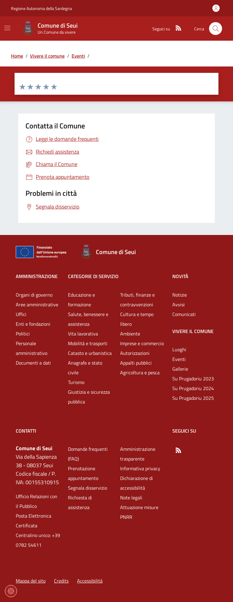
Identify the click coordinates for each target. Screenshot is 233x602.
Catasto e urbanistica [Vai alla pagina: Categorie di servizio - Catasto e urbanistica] (90, 353)
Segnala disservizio (87, 487)
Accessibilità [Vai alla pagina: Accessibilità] (90, 580)
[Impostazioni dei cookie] (11, 591)
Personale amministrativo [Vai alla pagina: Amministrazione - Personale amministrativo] (31, 348)
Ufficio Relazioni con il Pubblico (36, 501)
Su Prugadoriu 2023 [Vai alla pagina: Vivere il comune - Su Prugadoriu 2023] (193, 378)
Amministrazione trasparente (137, 453)
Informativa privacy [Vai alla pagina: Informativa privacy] (140, 468)
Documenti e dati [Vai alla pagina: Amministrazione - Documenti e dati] (33, 362)
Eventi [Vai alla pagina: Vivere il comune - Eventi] (179, 359)
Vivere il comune (47, 56)
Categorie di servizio (93, 276)
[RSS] (176, 28)
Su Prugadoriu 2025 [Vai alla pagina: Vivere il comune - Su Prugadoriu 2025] (193, 398)
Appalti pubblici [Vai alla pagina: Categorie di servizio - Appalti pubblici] (136, 362)
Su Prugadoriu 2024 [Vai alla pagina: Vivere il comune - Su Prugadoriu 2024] (193, 388)
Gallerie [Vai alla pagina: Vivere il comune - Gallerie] (180, 368)
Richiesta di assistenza (80, 502)
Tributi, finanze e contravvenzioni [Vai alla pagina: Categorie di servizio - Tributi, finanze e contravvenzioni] (137, 299)
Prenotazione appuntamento (83, 473)
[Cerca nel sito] (215, 28)
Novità (180, 276)
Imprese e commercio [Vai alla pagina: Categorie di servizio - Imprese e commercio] (142, 343)
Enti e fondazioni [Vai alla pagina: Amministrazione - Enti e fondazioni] (33, 324)
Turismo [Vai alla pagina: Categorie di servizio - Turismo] (76, 382)
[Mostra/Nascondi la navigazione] (7, 28)
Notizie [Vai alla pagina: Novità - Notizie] (179, 294)
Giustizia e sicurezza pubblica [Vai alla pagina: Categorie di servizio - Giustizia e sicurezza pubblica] (89, 396)
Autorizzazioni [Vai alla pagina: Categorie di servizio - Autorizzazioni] (135, 353)
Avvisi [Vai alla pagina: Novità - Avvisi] (178, 304)
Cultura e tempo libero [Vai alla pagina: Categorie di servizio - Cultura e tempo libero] (137, 319)
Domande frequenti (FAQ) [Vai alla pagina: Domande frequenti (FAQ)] (88, 453)
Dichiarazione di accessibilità (136, 482)
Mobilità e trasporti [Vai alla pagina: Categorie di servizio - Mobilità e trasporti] (87, 343)
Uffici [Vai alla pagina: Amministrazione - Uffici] (21, 314)
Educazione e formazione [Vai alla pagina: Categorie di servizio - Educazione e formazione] (81, 299)
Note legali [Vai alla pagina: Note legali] (131, 497)
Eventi (78, 56)
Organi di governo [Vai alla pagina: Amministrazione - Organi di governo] (34, 294)
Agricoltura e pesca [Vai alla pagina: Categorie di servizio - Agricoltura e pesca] (140, 372)
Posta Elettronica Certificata (33, 520)
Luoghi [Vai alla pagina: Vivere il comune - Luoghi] (179, 349)
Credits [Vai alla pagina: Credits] (61, 580)
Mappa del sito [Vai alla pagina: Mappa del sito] (31, 580)
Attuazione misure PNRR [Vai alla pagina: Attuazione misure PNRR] (139, 512)
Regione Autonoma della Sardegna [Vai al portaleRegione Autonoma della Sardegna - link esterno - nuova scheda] (41, 8)
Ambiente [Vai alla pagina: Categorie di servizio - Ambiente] (130, 333)
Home (17, 56)
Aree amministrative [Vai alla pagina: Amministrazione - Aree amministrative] (37, 304)
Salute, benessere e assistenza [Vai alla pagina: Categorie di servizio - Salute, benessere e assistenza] (88, 319)
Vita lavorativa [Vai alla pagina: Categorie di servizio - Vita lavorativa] (83, 333)
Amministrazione (37, 276)
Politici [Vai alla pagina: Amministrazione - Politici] (23, 333)
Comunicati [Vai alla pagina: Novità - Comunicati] (184, 314)
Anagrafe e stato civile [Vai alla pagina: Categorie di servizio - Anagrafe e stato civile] (85, 367)
